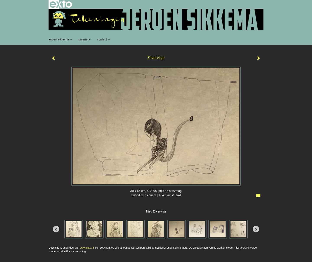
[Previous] (56, 229)
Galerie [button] (84, 39)
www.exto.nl (87, 247)
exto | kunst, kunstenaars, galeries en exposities (61, 4)
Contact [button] (103, 39)
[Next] (256, 229)
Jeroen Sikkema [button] (60, 39)
